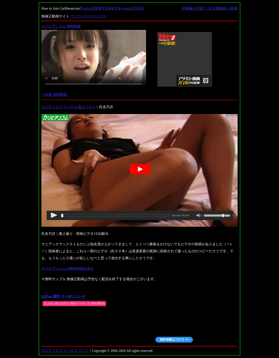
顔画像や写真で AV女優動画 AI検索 (210, 8)
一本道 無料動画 (54, 94)
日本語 (138, 8)
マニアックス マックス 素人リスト (68, 107)
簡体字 (113, 8)
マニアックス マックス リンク (64, 351)
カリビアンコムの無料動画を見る (67, 268)
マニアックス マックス (88, 16)
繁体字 (100, 8)
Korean (126, 8)
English (87, 8)
